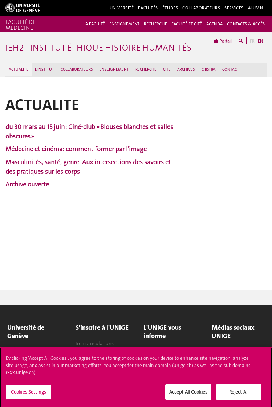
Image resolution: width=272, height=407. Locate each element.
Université (122, 8)
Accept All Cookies (188, 394)
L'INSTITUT (44, 69)
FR (252, 41)
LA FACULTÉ (94, 24)
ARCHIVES (186, 69)
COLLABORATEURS (77, 69)
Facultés (148, 8)
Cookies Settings (28, 394)
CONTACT (230, 69)
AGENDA (214, 24)
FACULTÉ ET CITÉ (186, 24)
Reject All (238, 394)
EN (260, 41)
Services (234, 8)
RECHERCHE (155, 24)
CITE (167, 69)
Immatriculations (95, 343)
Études (170, 8)
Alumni (256, 8)
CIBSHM (209, 69)
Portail (223, 41)
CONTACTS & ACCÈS (246, 24)
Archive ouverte (27, 184)
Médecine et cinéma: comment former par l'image (76, 149)
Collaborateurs (201, 8)
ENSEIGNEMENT (124, 24)
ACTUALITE (18, 69)
